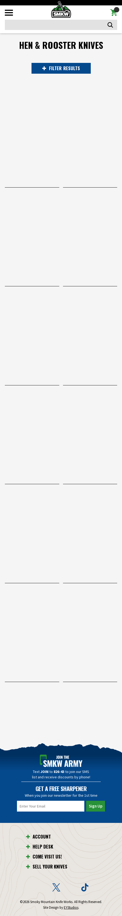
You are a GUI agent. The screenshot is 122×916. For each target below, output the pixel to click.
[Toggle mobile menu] (9, 13)
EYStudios (71, 907)
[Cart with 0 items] (113, 13)
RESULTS (61, 68)
